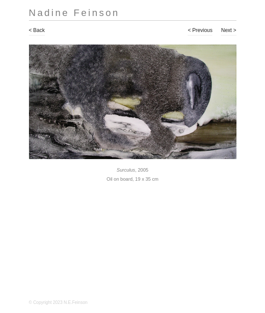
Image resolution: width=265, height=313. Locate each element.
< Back (37, 30)
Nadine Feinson (74, 12)
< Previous (200, 30)
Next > (228, 30)
